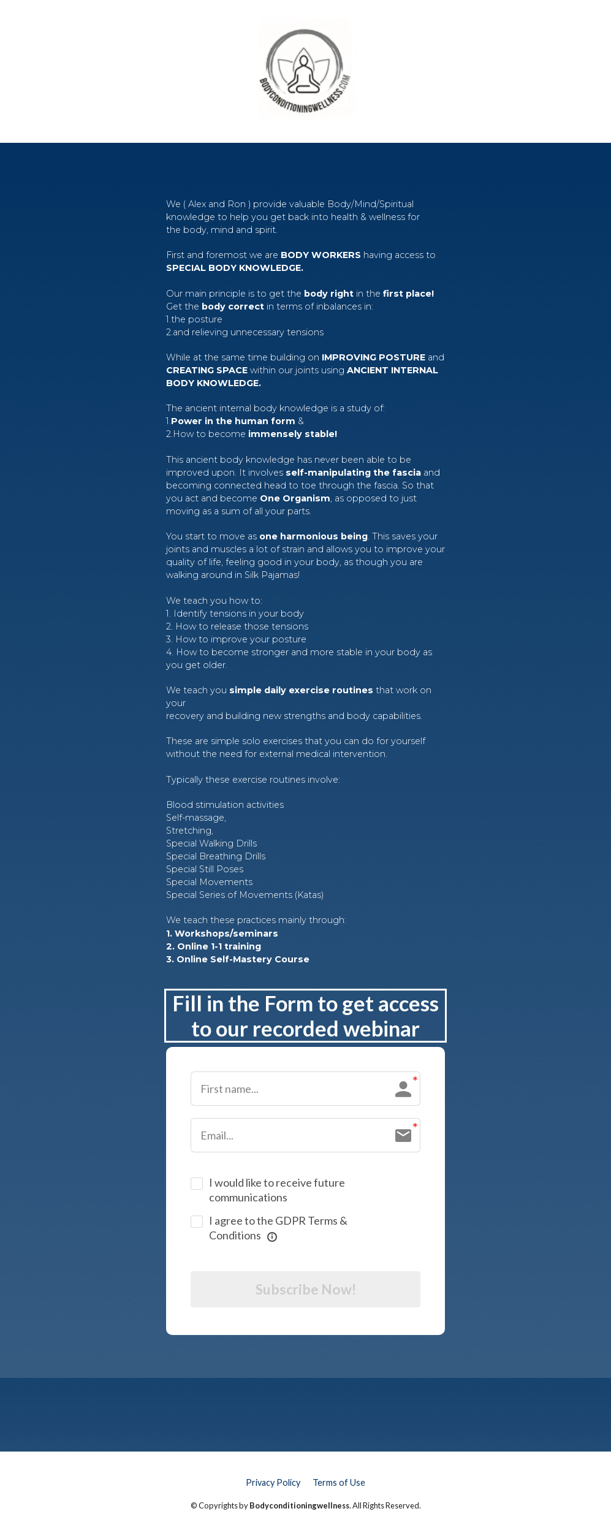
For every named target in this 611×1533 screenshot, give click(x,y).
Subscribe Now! (305, 1290)
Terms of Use (339, 1485)
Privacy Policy (273, 1485)
